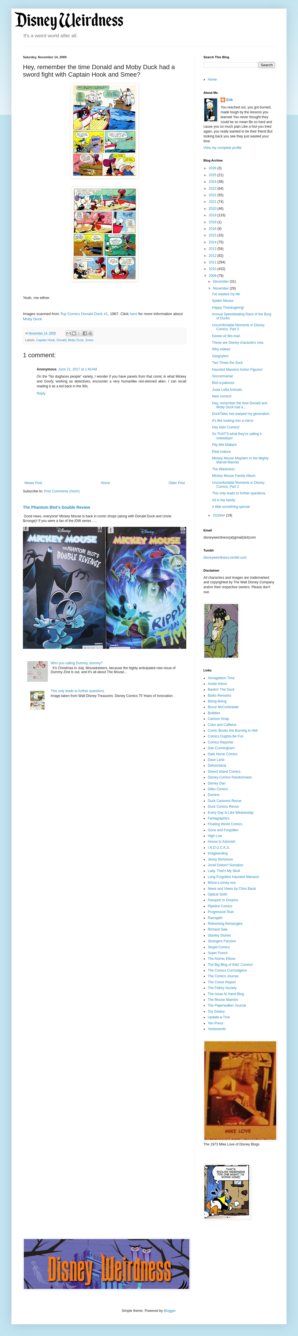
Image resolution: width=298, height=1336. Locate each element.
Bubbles (214, 713)
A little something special (231, 507)
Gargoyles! (220, 356)
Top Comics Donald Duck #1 (84, 314)
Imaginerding (218, 853)
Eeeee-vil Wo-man (226, 336)
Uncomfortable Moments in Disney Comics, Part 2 (238, 485)
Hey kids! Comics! (226, 427)
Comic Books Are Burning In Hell (233, 731)
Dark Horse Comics (223, 754)
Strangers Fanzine (222, 941)
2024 (213, 182)
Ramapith (215, 918)
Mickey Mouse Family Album (234, 476)
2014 (213, 242)
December (221, 281)
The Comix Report (222, 982)
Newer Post (33, 483)
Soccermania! (222, 376)
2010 (213, 269)
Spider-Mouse (223, 301)
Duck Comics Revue (223, 807)
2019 (213, 215)
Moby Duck (75, 340)
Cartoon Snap (218, 719)
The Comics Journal (223, 976)
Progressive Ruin (221, 912)
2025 (213, 175)
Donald (61, 340)
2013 (213, 249)
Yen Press (215, 1023)
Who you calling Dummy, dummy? (77, 663)
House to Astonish (222, 842)
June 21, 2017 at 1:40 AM (77, 369)
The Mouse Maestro (223, 1000)
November (221, 288)
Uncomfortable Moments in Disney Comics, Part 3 (238, 327)
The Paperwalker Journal (227, 1005)
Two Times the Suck (227, 363)
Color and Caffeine (222, 725)
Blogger (169, 1311)
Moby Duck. (33, 319)
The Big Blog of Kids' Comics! (230, 965)
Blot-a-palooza (223, 383)
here (133, 314)
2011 (213, 262)
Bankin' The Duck (221, 690)
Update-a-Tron (219, 1017)
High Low (215, 836)
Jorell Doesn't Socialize (225, 865)
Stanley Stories (219, 935)
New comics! (222, 396)
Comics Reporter (221, 742)
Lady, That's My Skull (224, 871)
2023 (213, 189)
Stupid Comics (219, 947)
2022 (213, 195)
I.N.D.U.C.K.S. (219, 848)
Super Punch (218, 953)
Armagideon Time (221, 678)
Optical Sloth (217, 894)
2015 (213, 235)
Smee (89, 340)
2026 (213, 168)
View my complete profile (222, 148)
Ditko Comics (218, 789)
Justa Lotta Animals (227, 390)
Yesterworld (217, 1029)
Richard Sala (218, 929)
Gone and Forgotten (223, 830)
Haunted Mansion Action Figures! (237, 370)
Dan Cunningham (221, 748)
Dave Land (216, 760)
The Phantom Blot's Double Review (56, 507)
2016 (213, 229)
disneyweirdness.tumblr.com (225, 558)
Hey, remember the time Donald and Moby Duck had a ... (239, 405)
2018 (213, 222)
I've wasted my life (226, 294)
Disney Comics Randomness (230, 777)
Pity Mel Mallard (224, 445)
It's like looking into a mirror (233, 421)
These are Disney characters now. (238, 343)
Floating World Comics (225, 824)
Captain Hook (45, 340)
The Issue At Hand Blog (226, 994)
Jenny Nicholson (220, 859)
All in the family (223, 500)
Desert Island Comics (224, 772)
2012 (213, 256)
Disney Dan (217, 783)
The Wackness (223, 469)
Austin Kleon (217, 684)
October (219, 515)
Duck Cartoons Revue (224, 801)
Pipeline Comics (220, 906)
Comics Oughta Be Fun (226, 736)
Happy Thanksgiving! (228, 308)
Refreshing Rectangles (225, 924)
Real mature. (222, 452)
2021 (213, 202)
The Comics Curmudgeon (227, 970)
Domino (213, 795)
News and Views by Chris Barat (232, 889)
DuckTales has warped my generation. (241, 414)
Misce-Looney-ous (222, 883)
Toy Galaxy (216, 1011)
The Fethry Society (222, 988)
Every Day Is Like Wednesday (231, 813)
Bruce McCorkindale (223, 707)
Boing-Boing (217, 701)
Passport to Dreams (223, 900)
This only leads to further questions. (78, 691)
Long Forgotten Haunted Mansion (233, 877)
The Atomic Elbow (221, 959)
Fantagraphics (219, 818)
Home (105, 483)
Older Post (176, 483)
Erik (229, 100)
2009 (213, 276)
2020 (213, 209)
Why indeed (221, 349)
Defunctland (217, 766)
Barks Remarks (219, 696)
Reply (41, 393)
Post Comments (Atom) (62, 491)
